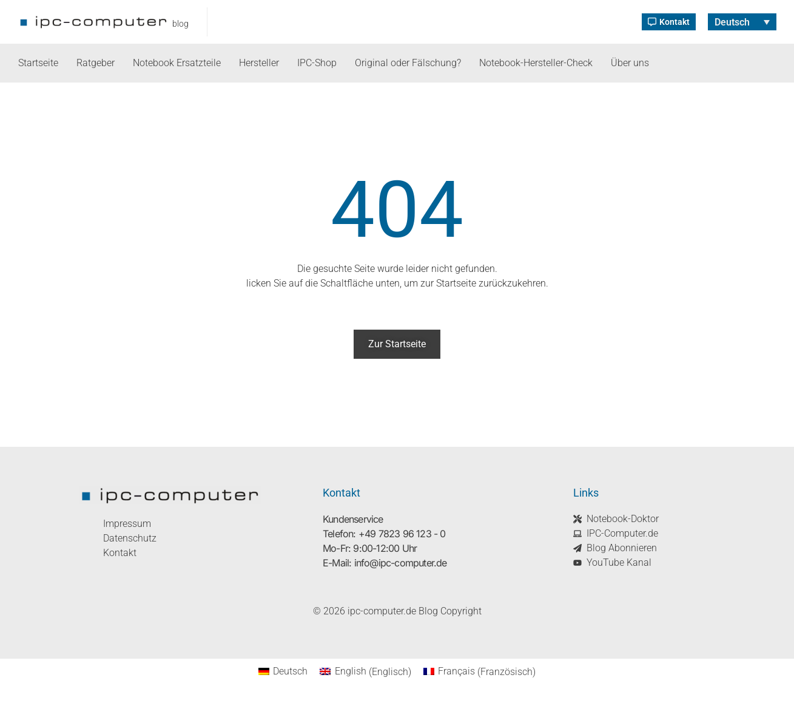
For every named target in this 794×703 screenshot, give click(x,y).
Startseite (38, 63)
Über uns (630, 63)
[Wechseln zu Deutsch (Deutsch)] (283, 672)
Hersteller (259, 63)
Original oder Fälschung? (408, 63)
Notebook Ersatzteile (177, 63)
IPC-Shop (317, 63)
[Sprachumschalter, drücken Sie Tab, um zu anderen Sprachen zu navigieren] (742, 22)
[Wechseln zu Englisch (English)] (365, 672)
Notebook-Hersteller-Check (536, 63)
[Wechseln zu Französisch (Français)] (479, 672)
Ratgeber (95, 63)
